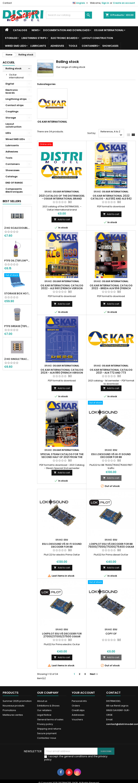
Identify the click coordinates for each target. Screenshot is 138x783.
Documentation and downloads (66, 30)
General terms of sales (50, 719)
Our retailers (44, 710)
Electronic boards (64, 38)
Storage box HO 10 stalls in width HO (17, 293)
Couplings (12, 111)
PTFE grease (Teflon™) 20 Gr (17, 326)
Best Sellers (12, 201)
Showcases (110, 46)
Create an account (124, 2)
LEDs (8, 133)
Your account (83, 693)
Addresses (78, 715)
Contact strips (14, 105)
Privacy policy (45, 724)
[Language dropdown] (81, 3)
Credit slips (78, 710)
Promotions (9, 710)
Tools (73, 46)
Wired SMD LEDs (15, 46)
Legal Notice (44, 715)
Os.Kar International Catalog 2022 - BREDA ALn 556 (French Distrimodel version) (111, 288)
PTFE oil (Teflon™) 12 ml (17, 260)
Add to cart (62, 219)
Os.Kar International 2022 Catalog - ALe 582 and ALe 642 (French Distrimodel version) (111, 198)
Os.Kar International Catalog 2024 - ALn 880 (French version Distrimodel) (61, 372)
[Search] (69, 15)
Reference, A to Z (112, 133)
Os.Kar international (109, 30)
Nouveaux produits (13, 705)
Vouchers (77, 719)
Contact (7, 2)
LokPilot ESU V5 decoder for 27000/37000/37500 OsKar (62, 635)
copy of (111, 633)
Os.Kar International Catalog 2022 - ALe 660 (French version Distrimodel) (61, 288)
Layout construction (97, 38)
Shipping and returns (49, 728)
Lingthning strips (33, 38)
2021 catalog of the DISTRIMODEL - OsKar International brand (62, 197)
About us (42, 701)
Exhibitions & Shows (48, 705)
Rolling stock (13, 68)
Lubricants (38, 46)
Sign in (105, 2)
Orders (76, 705)
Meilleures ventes (13, 715)
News (35, 30)
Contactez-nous (46, 738)
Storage (11, 38)
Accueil (9, 62)
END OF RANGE (14, 182)
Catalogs (20, 30)
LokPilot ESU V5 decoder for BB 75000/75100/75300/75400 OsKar (111, 545)
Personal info (79, 701)
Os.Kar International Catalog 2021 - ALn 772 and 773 (111, 371)
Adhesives (57, 46)
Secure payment (46, 733)
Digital (10, 83)
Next (94, 674)
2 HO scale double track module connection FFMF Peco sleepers (17, 227)
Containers (90, 46)
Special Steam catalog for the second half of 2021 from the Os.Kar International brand (61, 457)
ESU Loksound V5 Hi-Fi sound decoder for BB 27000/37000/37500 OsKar (62, 546)
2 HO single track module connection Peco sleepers (17, 359)
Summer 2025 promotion (17, 701)
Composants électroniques (14, 190)
